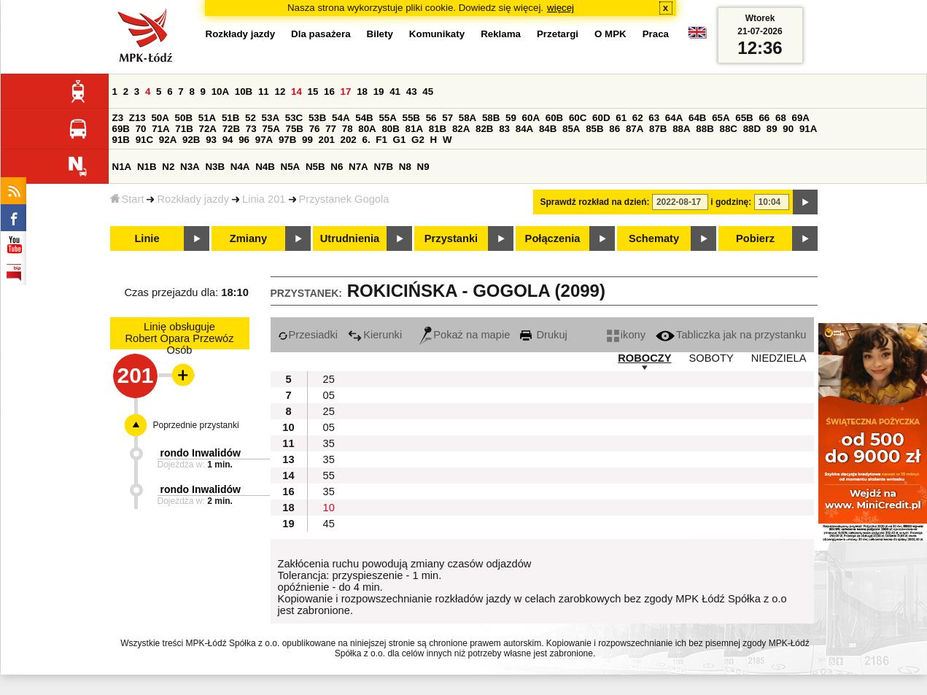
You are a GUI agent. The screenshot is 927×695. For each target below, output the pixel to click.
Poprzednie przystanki (196, 425)
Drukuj (543, 335)
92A (168, 139)
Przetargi (557, 33)
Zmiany (248, 238)
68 (780, 117)
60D (601, 117)
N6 (336, 166)
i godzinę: (730, 202)
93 (211, 139)
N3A (190, 166)
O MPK (610, 33)
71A (160, 128)
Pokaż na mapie (464, 335)
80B (390, 128)
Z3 (118, 117)
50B (184, 117)
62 (637, 117)
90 (788, 128)
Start (127, 199)
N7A (358, 166)
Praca (656, 33)
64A (674, 117)
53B (317, 117)
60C (577, 117)
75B (294, 128)
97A (264, 139)
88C (728, 128)
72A (208, 128)
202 (349, 139)
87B (658, 128)
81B (437, 128)
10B (243, 91)
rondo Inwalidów (200, 453)
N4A (240, 166)
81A (414, 128)
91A (808, 128)
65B (744, 117)
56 (431, 117)
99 (307, 139)
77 (330, 128)
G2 (417, 139)
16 (329, 91)
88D (752, 128)
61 (621, 117)
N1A (122, 166)
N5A (290, 166)
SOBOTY (711, 358)
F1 (381, 139)
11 (263, 91)
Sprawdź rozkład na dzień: (595, 202)
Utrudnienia (349, 238)
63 (653, 117)
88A (681, 128)
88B (704, 128)
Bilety (380, 33)
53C (294, 117)
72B (231, 128)
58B (491, 117)
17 (346, 91)
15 (313, 91)
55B (411, 117)
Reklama (501, 33)
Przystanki (451, 238)
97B (287, 139)
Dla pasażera (321, 33)
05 (329, 395)
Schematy (654, 238)
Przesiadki (308, 335)
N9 (423, 166)
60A (531, 117)
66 (764, 117)
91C (144, 139)
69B (121, 128)
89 (772, 128)
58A (467, 117)
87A (634, 128)
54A (340, 117)
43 (411, 91)
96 (243, 139)
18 (362, 91)
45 (427, 91)
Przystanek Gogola (344, 199)
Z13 (137, 117)
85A (571, 128)
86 (614, 128)
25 (329, 379)
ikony (626, 335)
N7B (383, 166)
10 (329, 507)
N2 (168, 166)
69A (801, 117)
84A (524, 128)
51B (230, 117)
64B (697, 117)
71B (184, 128)
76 (314, 128)
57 (447, 117)
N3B (215, 166)
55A (387, 117)
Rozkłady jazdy (193, 199)
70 (141, 128)
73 (251, 128)
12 (279, 91)
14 (296, 91)
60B (554, 117)
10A (220, 91)
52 (250, 117)
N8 (405, 166)
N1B (147, 166)
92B (191, 139)
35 (329, 443)
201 (327, 139)
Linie (146, 238)
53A (270, 117)
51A (207, 117)
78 (347, 128)
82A (461, 128)
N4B (265, 166)
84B (547, 128)
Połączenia (553, 238)
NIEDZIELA (779, 358)
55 (329, 475)
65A (720, 117)
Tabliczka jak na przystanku (731, 335)
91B (121, 139)
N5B (315, 166)
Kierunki (375, 335)
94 (227, 139)
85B (594, 128)
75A (270, 128)
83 (504, 128)
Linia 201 (264, 199)
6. (366, 139)
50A (159, 117)
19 (378, 91)
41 (394, 91)
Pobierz (755, 238)
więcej (560, 7)
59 (510, 117)
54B (364, 117)
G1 (399, 139)
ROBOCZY (644, 358)
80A (367, 128)
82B (484, 128)
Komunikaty (437, 33)
